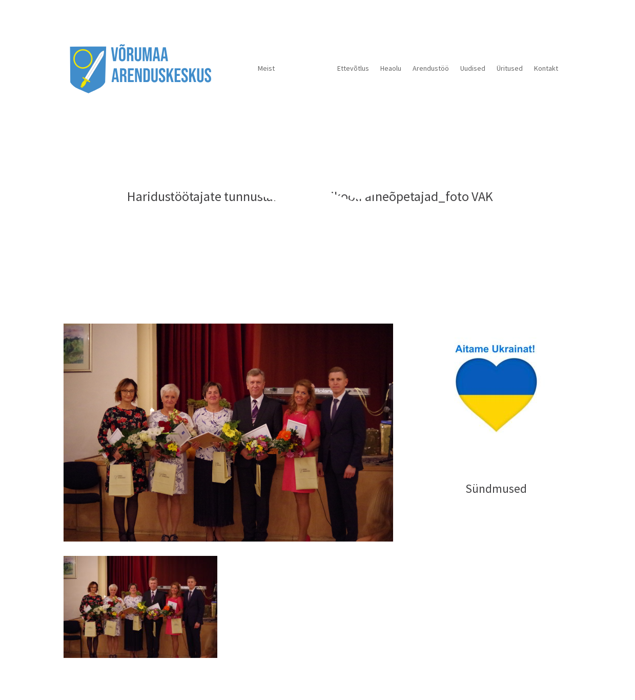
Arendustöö (431, 68)
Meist (266, 68)
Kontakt (546, 68)
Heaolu (390, 68)
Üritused (510, 68)
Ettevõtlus (353, 68)
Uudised (472, 68)
